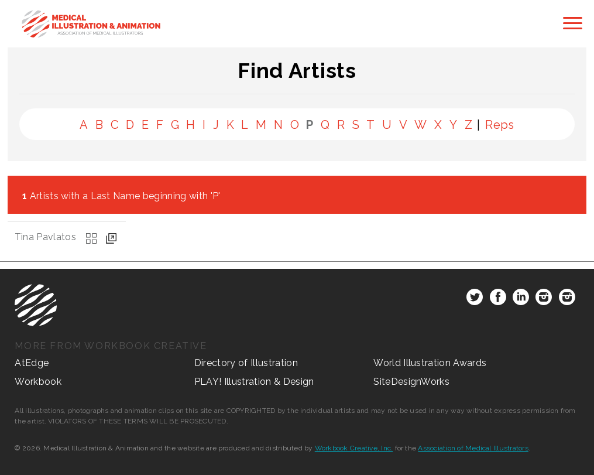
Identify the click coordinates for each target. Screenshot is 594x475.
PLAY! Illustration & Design (254, 381)
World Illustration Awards (429, 362)
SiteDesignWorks (411, 381)
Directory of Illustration (246, 362)
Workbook (38, 381)
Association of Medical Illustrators (473, 448)
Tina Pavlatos (45, 236)
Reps (499, 125)
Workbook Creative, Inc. (354, 448)
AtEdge (32, 362)
